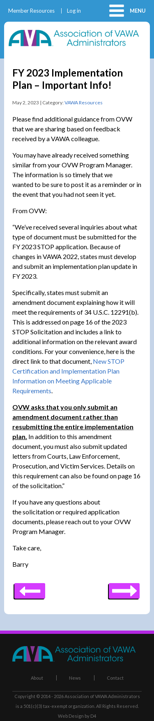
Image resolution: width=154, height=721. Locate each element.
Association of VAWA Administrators (102, 696)
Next (29, 588)
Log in (74, 11)
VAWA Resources (83, 102)
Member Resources (31, 11)
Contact (115, 677)
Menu (138, 10)
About (37, 677)
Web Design (71, 716)
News (75, 677)
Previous (124, 588)
